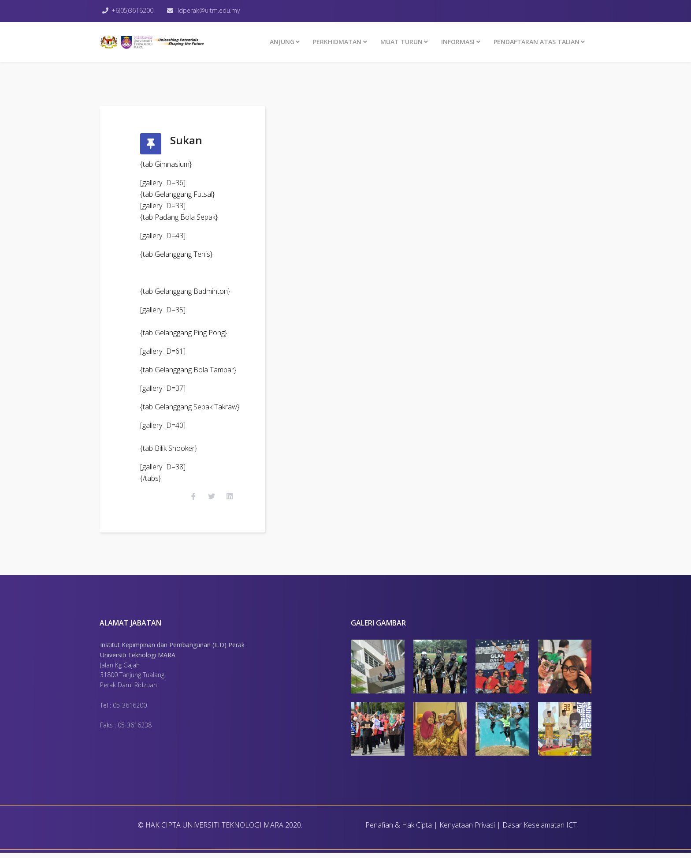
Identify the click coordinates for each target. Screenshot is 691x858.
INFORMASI (458, 41)
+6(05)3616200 (133, 10)
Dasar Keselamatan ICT (539, 830)
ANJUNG (282, 41)
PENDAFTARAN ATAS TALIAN (537, 41)
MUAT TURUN (401, 41)
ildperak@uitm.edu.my (209, 10)
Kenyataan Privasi (467, 830)
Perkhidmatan (337, 41)
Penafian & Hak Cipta (398, 830)
